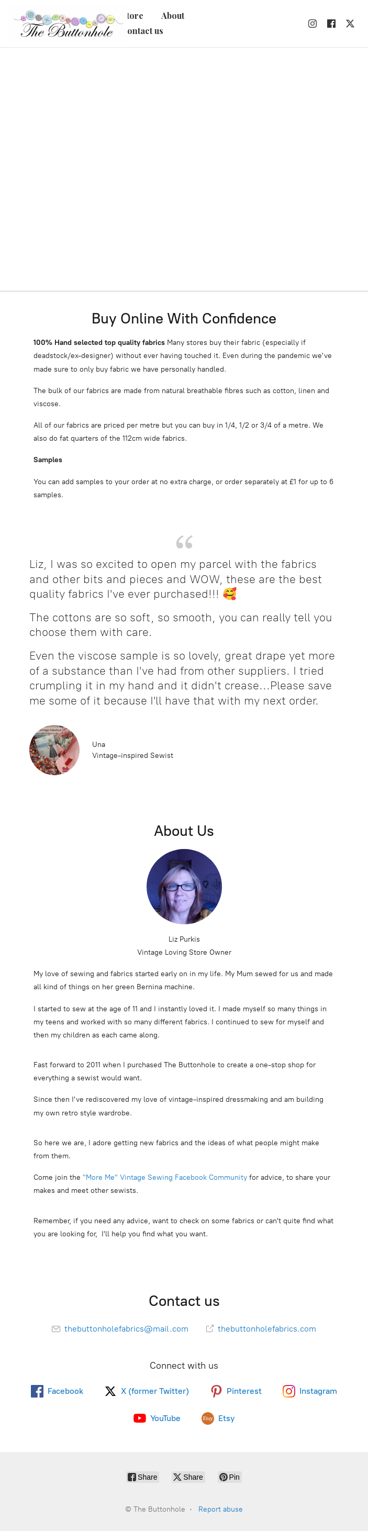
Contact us (142, 30)
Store (132, 15)
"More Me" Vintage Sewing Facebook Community (165, 1177)
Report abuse (220, 1509)
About (172, 15)
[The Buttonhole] (64, 23)
